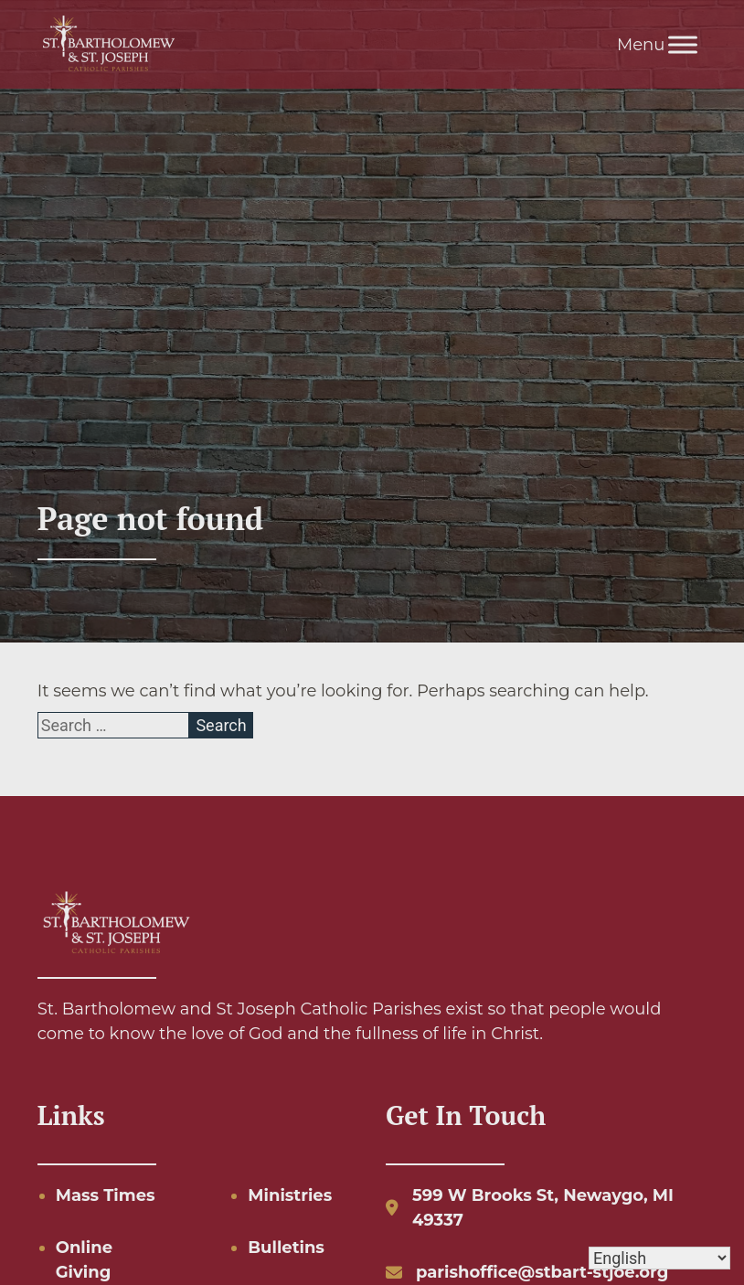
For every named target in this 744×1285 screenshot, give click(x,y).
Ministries (290, 1195)
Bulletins (286, 1247)
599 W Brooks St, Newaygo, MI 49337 (543, 1207)
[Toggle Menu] (682, 44)
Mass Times (105, 1195)
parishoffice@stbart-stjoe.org (542, 1272)
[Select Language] (659, 1258)
